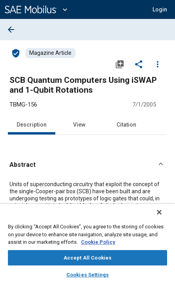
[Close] (164, 217)
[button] (87, 165)
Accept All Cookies (87, 258)
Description (32, 124)
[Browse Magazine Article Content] (50, 53)
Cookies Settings (87, 275)
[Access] (16, 53)
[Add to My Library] (120, 64)
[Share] (139, 64)
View (79, 124)
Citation (126, 124)
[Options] (158, 64)
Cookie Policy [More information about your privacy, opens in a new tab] (98, 242)
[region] (87, 246)
